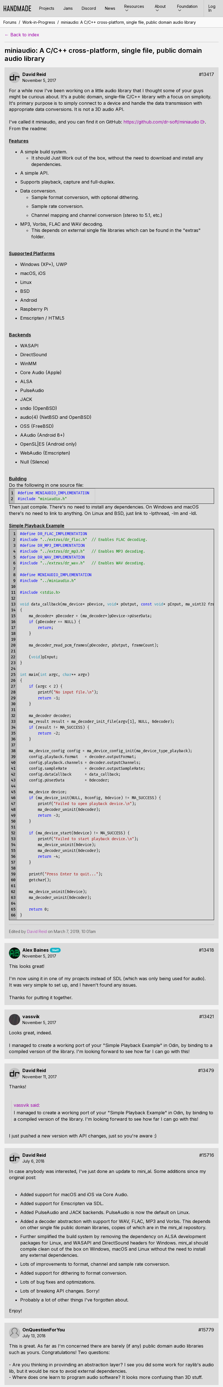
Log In (211, 8)
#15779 (206, 1330)
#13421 (206, 1016)
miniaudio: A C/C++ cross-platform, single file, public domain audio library (128, 22)
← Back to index (21, 34)
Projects (46, 8)
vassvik (30, 1016)
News (110, 8)
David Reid (34, 74)
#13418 (206, 950)
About (160, 8)
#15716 (206, 1155)
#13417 (206, 74)
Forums (10, 22)
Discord (89, 8)
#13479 (206, 1070)
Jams (68, 8)
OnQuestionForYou (43, 1330)
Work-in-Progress (38, 22)
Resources (134, 8)
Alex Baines (35, 950)
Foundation (187, 8)
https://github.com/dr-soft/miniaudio (161, 122)
